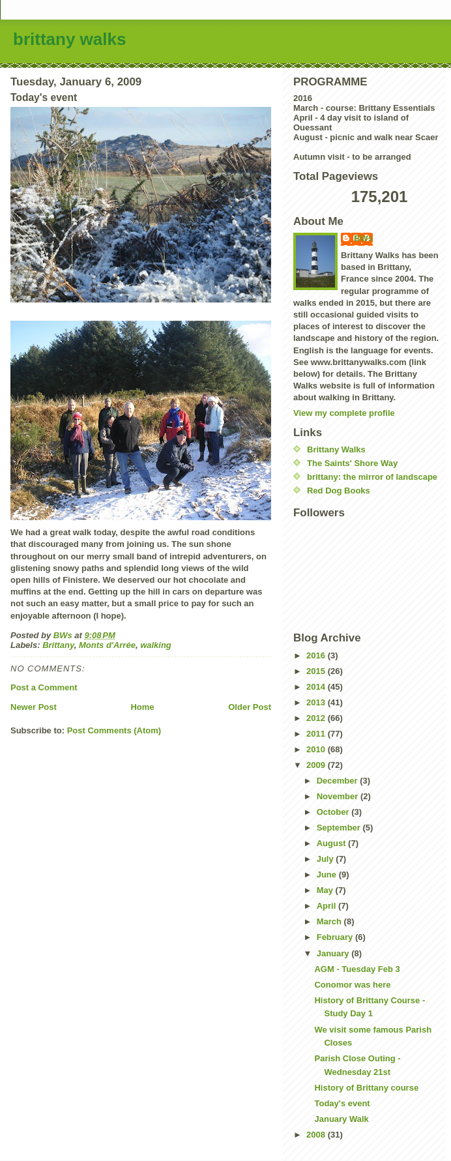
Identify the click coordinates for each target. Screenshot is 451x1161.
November (338, 796)
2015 (317, 671)
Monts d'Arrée (107, 645)
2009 (317, 765)
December (338, 781)
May (326, 890)
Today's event (342, 1103)
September (340, 827)
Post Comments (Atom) (114, 730)
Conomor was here (352, 985)
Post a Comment (44, 687)
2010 (317, 749)
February (336, 937)
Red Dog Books (338, 490)
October (334, 812)
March (330, 921)
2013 (317, 702)
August (332, 843)
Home (142, 707)
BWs (363, 238)
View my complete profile (344, 413)
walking (155, 645)
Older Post (249, 707)
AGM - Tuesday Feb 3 (357, 969)
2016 (317, 655)
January (334, 953)
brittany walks (69, 39)
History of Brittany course (366, 1088)
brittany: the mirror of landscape (372, 477)
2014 (317, 687)
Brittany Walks (336, 449)
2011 (317, 734)
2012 (317, 718)
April (327, 906)
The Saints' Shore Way (352, 463)
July (326, 859)
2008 (317, 1134)
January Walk (341, 1119)
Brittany (58, 645)
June (328, 874)
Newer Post (33, 707)
